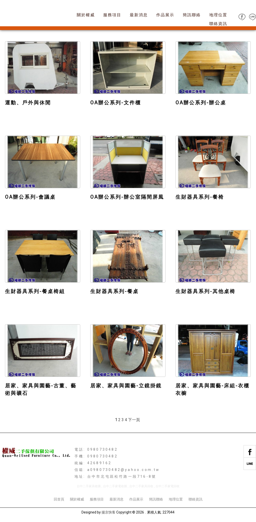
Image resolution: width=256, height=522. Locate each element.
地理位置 (218, 15)
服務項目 (112, 15)
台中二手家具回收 (141, 486)
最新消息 (139, 15)
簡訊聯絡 (192, 15)
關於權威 (86, 15)
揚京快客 (109, 512)
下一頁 (134, 419)
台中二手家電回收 (168, 486)
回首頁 (59, 499)
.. (145, 512)
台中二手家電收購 (115, 486)
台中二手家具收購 (89, 486)
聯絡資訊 (218, 23)
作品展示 (165, 15)
